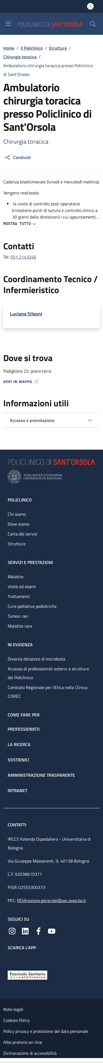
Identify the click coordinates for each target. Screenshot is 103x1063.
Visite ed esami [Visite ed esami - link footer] (22, 586)
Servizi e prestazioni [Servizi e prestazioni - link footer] (30, 562)
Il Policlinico (32, 48)
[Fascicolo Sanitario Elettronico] (27, 974)
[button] (93, 24)
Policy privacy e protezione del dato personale (45, 1031)
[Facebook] (38, 930)
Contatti (17, 824)
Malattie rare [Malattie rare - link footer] (20, 626)
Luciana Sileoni (26, 314)
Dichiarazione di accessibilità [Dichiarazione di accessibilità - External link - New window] (30, 1053)
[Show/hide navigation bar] (8, 23)
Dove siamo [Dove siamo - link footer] (18, 524)
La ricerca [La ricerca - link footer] (19, 744)
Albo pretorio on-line (22, 1042)
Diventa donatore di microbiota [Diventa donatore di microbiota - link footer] (36, 659)
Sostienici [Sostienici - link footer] (18, 759)
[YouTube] (51, 930)
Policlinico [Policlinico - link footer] (20, 500)
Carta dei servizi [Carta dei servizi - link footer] (23, 534)
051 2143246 (23, 257)
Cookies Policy (16, 1020)
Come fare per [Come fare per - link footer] (24, 714)
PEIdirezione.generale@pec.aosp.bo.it (51, 900)
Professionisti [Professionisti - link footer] (24, 729)
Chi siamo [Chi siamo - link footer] (17, 514)
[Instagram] (12, 930)
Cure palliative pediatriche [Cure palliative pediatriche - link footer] (32, 606)
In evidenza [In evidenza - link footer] (20, 644)
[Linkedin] (25, 930)
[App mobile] (12, 959)
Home (8, 48)
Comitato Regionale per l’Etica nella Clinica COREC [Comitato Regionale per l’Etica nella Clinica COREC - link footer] (47, 691)
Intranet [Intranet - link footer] (17, 790)
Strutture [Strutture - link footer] (17, 543)
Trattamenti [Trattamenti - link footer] (19, 596)
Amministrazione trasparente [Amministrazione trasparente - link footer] (41, 775)
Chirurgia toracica (20, 56)
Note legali (13, 1009)
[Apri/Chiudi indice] (2, 1060)
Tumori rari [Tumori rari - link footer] (18, 616)
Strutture (58, 48)
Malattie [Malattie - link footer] (15, 576)
